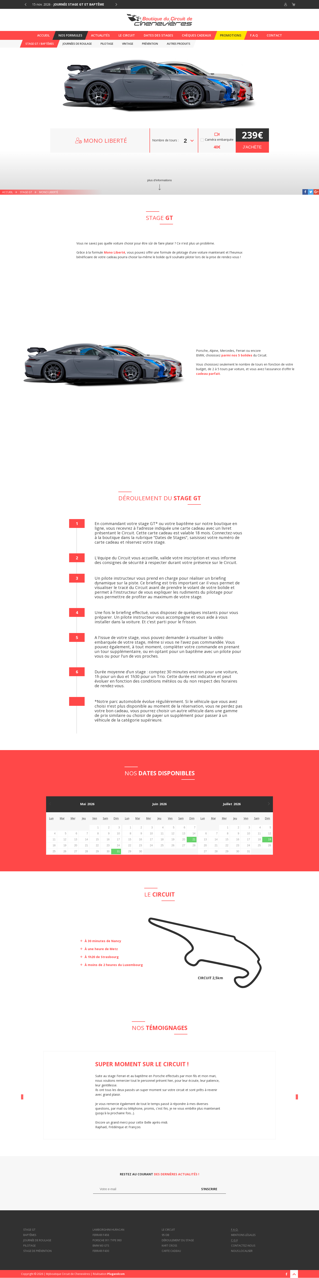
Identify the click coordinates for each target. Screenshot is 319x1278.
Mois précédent (49, 804)
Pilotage (29, 1245)
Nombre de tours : (165, 140)
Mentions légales (243, 1235)
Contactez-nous (243, 1245)
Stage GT (26, 192)
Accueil (7, 192)
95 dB (165, 1235)
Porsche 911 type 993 (107, 1240)
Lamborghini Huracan (108, 1230)
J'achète (252, 147)
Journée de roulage (37, 1240)
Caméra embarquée (219, 140)
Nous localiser (242, 1251)
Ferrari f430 (101, 1251)
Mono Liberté (48, 192)
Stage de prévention (37, 1251)
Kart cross (169, 1245)
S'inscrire (209, 1189)
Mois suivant (269, 804)
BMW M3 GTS (101, 1245)
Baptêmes (29, 1235)
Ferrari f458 (101, 1235)
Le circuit (168, 1230)
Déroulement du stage (178, 1240)
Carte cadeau (171, 1251)
